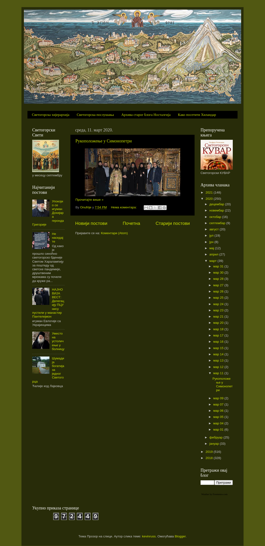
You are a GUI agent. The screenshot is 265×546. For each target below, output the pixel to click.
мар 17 (218, 335)
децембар (217, 204)
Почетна (131, 223)
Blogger (180, 536)
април (214, 254)
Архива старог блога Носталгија (145, 115)
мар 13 (218, 360)
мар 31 (218, 266)
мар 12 (218, 367)
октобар (215, 217)
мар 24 (218, 304)
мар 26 (218, 291)
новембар (217, 210)
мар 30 (218, 272)
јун (211, 242)
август (214, 229)
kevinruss (149, 536)
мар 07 (218, 404)
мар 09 (218, 398)
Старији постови (173, 223)
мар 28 (218, 279)
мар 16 (218, 341)
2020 (210, 198)
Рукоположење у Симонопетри (103, 141)
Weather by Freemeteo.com (214, 494)
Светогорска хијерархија (50, 115)
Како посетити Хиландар (197, 115)
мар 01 (218, 429)
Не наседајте (57, 237)
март (213, 261)
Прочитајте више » (89, 199)
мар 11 (218, 373)
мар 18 (218, 329)
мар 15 (218, 348)
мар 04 (218, 423)
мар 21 (218, 316)
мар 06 (218, 410)
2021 (210, 192)
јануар (214, 443)
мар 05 (218, 417)
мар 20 (218, 322)
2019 (210, 452)
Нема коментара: (124, 207)
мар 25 (218, 297)
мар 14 (218, 354)
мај (212, 248)
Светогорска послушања (95, 115)
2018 (210, 458)
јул (211, 235)
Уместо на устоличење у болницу (58, 341)
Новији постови (91, 223)
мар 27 (218, 285)
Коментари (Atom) (114, 233)
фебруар (216, 437)
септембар (217, 223)
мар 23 (218, 310)
